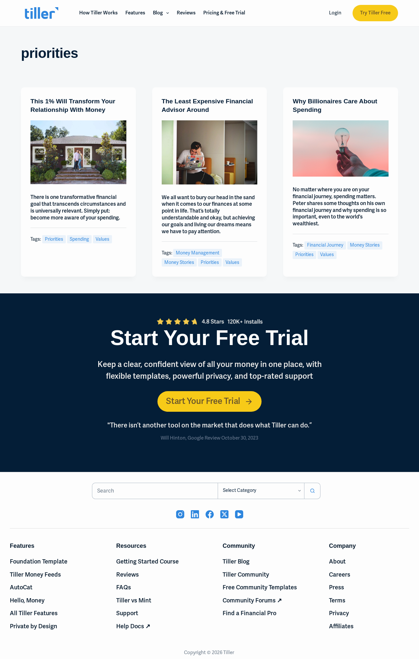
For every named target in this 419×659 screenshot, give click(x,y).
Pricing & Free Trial (224, 13)
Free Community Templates (260, 587)
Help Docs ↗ (133, 626)
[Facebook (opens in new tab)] (210, 514)
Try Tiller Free (375, 13)
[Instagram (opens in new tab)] (180, 514)
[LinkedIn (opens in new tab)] (195, 514)
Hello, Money (27, 600)
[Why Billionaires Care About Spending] (341, 148)
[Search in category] (261, 491)
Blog (162, 13)
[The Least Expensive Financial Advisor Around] (210, 152)
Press (336, 587)
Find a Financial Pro (249, 613)
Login (335, 13)
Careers (339, 574)
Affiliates (341, 626)
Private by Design (33, 626)
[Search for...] (155, 491)
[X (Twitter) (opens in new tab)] (224, 514)
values (102, 239)
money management (197, 253)
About (337, 561)
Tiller (229, 652)
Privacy (339, 613)
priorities (54, 239)
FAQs (123, 587)
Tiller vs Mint (133, 600)
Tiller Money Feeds (35, 574)
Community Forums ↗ (252, 600)
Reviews (186, 13)
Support (127, 613)
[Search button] (312, 491)
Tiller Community (246, 574)
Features (135, 13)
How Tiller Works (98, 13)
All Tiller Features (34, 613)
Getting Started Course (147, 561)
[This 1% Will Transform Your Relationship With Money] (78, 152)
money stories (179, 262)
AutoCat (21, 587)
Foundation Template (38, 561)
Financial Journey (325, 245)
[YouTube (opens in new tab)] (239, 514)
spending (79, 239)
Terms (337, 600)
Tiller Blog (236, 561)
